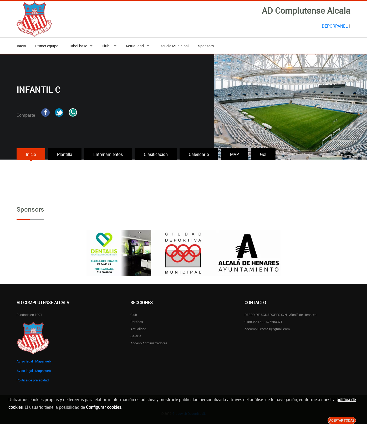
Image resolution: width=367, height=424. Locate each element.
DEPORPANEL (335, 26)
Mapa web (43, 361)
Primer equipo (46, 45)
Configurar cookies (103, 407)
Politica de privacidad (33, 380)
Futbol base (77, 45)
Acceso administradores (148, 343)
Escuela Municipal (174, 45)
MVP (234, 154)
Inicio (21, 45)
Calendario (199, 154)
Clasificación (156, 154)
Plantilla (64, 154)
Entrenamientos (108, 154)
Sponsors (206, 45)
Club (106, 45)
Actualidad (135, 45)
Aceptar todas (341, 420)
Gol (263, 154)
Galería (135, 336)
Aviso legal (25, 361)
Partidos (136, 321)
